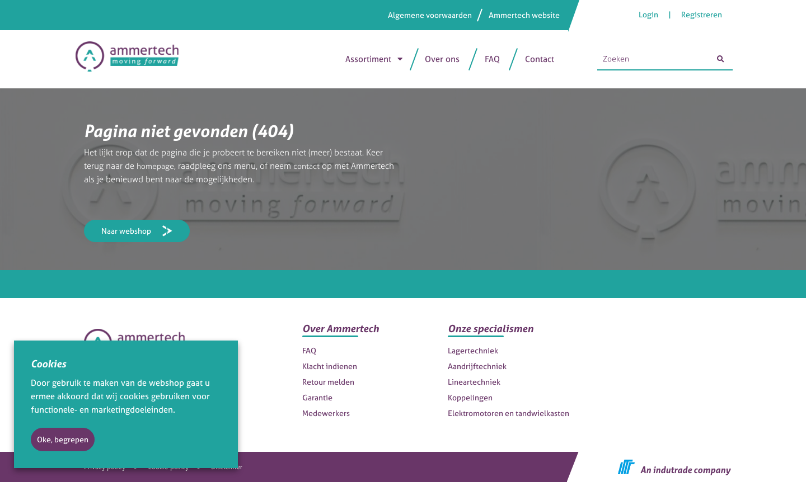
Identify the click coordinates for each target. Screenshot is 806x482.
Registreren (701, 14)
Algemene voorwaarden (430, 15)
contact (310, 166)
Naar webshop (126, 230)
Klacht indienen (329, 366)
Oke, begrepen (62, 439)
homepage (157, 166)
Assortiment (368, 59)
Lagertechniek (473, 350)
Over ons (442, 59)
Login (649, 14)
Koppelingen (470, 397)
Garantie (317, 397)
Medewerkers (326, 413)
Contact (539, 59)
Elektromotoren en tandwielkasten (508, 413)
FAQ (492, 59)
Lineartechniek (474, 381)
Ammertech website (524, 15)
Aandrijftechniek (477, 366)
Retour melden (328, 381)
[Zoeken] (720, 59)
